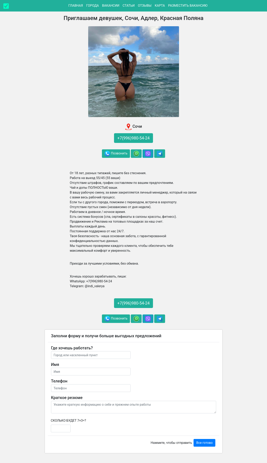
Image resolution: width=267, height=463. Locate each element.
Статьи (129, 5)
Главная (75, 5)
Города (92, 5)
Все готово (204, 443)
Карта (160, 5)
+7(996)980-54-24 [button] (133, 138)
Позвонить (116, 153)
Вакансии (110, 5)
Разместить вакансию (187, 5)
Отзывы (144, 5)
